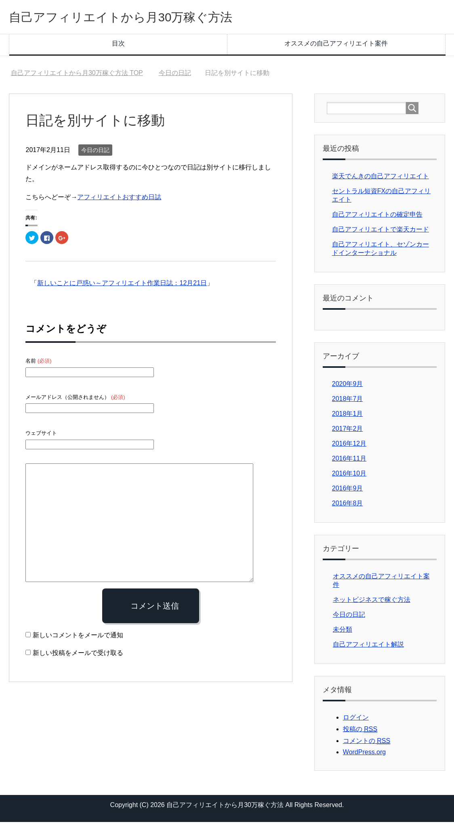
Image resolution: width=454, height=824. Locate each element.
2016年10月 (349, 475)
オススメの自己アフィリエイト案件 (336, 45)
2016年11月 (349, 460)
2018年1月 (347, 415)
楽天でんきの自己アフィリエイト (380, 178)
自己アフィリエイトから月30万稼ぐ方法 (142, 17)
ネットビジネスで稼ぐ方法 (371, 601)
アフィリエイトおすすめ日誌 (119, 199)
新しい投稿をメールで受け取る (78, 654)
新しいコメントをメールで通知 (78, 637)
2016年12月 (349, 445)
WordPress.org (364, 754)
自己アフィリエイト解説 (368, 646)
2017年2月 (347, 430)
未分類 (342, 631)
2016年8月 (347, 505)
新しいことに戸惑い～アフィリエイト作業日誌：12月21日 (122, 285)
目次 (118, 45)
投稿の (360, 731)
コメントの (366, 743)
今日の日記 (95, 152)
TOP (77, 74)
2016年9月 (347, 490)
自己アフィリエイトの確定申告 (377, 216)
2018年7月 (347, 400)
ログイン (356, 719)
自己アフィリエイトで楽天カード (380, 231)
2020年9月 (347, 385)
